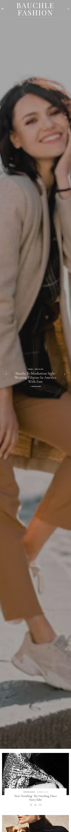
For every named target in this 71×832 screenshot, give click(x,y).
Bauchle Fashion (35, 8)
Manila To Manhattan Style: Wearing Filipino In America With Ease (35, 377)
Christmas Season (29, 792)
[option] (35, 374)
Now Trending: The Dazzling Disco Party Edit (35, 798)
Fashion (30, 369)
